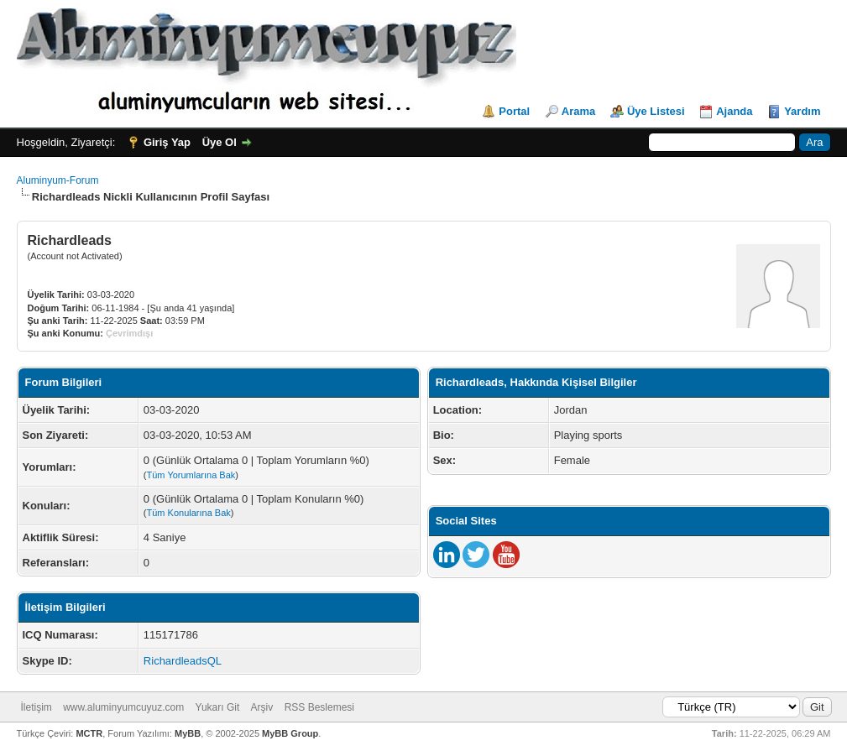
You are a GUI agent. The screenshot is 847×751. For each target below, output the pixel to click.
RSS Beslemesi (319, 707)
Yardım (802, 111)
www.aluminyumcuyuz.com (123, 707)
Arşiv (262, 707)
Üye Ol (219, 142)
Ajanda (734, 111)
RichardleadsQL (183, 661)
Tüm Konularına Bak (189, 513)
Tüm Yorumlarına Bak (191, 475)
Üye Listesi (656, 111)
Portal (514, 111)
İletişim (36, 707)
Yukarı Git (218, 707)
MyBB (188, 733)
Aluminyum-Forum (58, 180)
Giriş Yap (167, 142)
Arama (578, 111)
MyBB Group (290, 733)
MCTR (89, 733)
